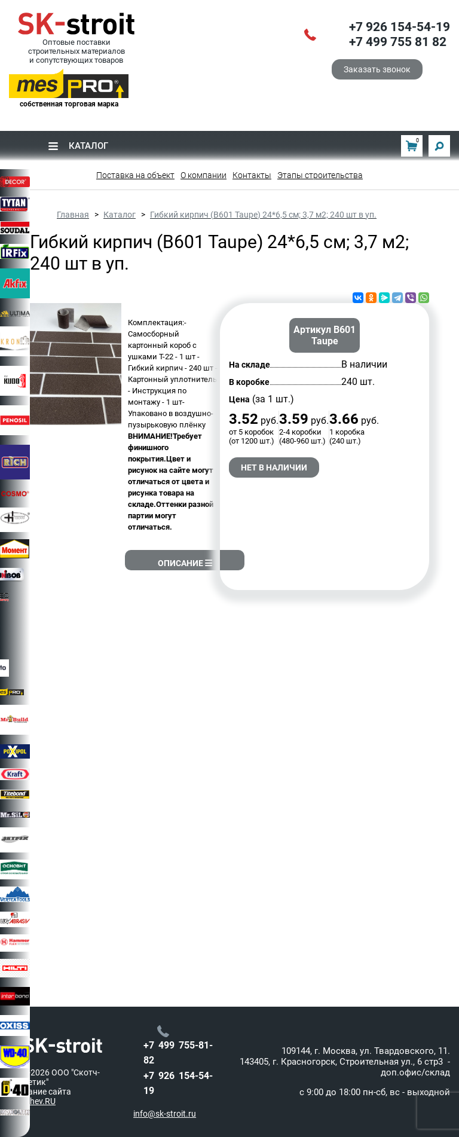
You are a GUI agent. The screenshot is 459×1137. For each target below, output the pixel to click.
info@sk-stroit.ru (164, 1113)
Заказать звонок (377, 69)
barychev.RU (32, 1101)
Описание (185, 563)
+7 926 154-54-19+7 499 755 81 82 (399, 35)
